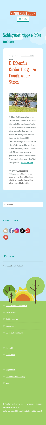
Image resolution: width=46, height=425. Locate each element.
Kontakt (9, 348)
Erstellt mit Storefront (32, 411)
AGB (8, 383)
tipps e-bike (24, 177)
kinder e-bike (14, 177)
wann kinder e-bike (22, 183)
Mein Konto (11, 312)
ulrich (11, 59)
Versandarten (12, 326)
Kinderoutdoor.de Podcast (13, 266)
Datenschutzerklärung (15, 376)
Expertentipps (22, 171)
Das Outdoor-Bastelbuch (16, 305)
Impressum (10, 369)
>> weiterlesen (27, 162)
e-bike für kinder (26, 174)
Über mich (10, 354)
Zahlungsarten (12, 319)
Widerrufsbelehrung (14, 333)
